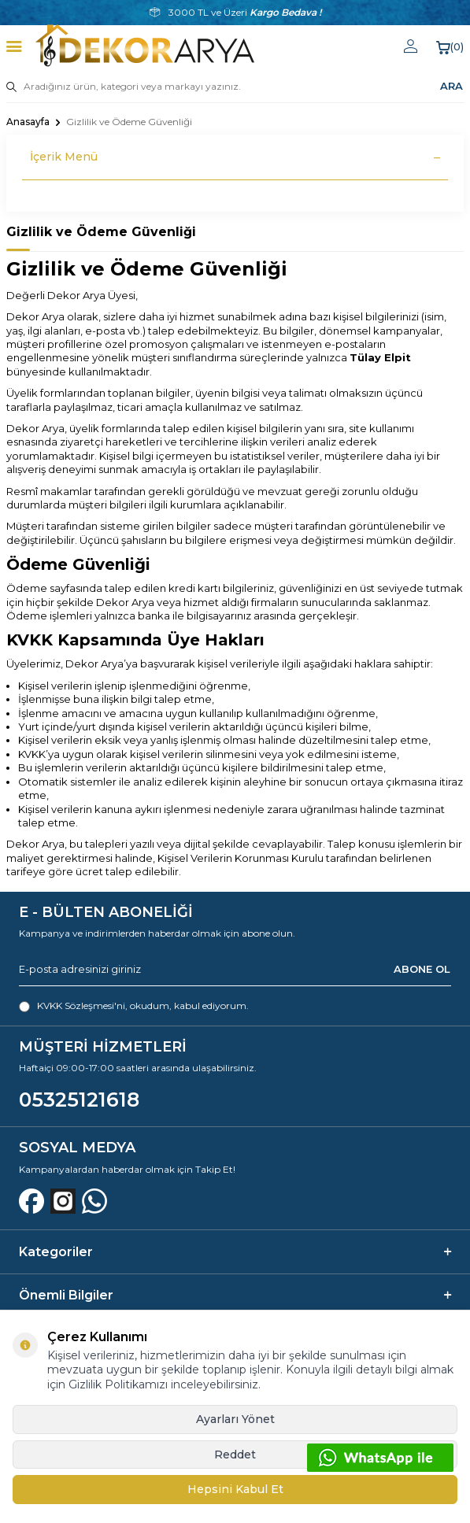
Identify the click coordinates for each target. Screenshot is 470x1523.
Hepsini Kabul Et (235, 1489)
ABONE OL (422, 969)
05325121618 (79, 1099)
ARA (451, 85)
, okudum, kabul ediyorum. (134, 1006)
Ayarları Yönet (235, 1419)
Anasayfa (28, 122)
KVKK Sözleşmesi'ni (81, 1005)
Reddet (235, 1454)
